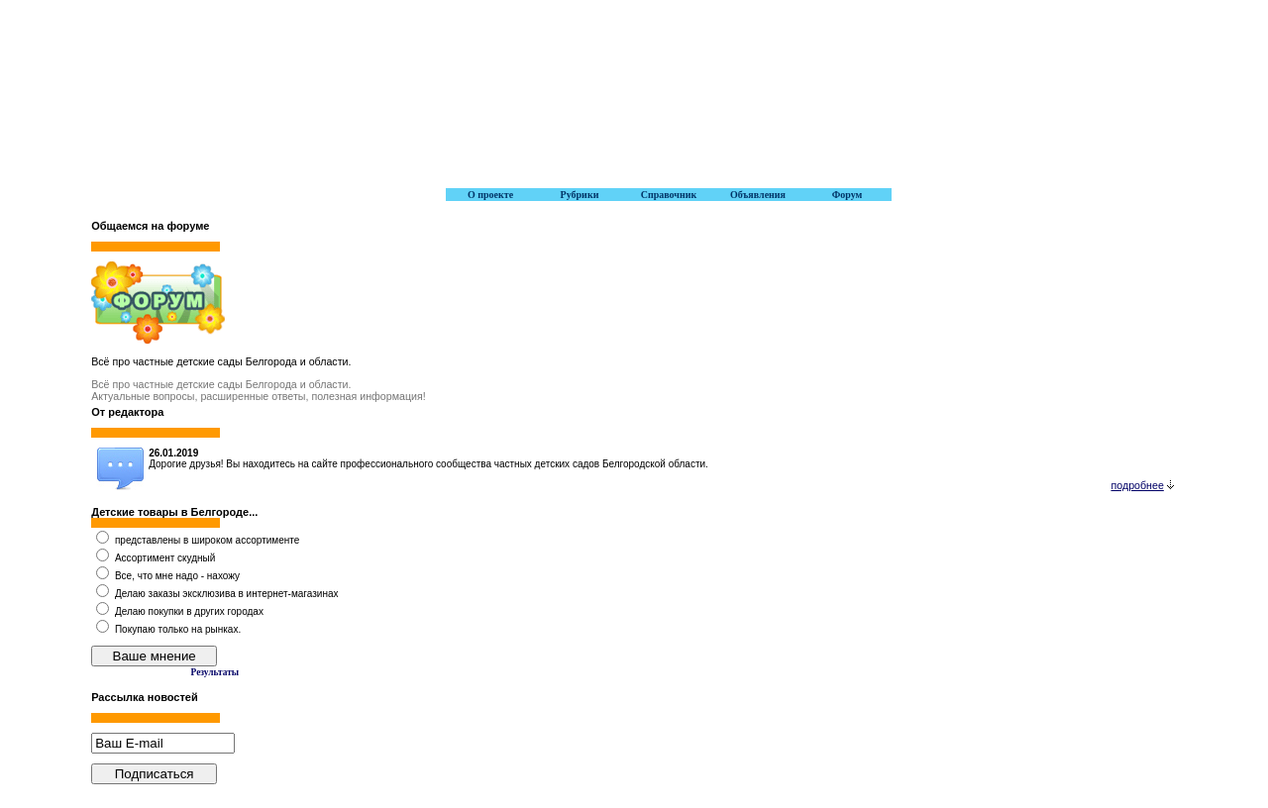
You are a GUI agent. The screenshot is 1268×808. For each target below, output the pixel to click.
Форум (847, 194)
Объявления (758, 194)
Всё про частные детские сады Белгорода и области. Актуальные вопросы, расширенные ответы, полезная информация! (258, 390)
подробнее (1141, 485)
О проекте (490, 194)
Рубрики (580, 194)
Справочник (669, 194)
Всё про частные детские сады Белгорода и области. (221, 361)
